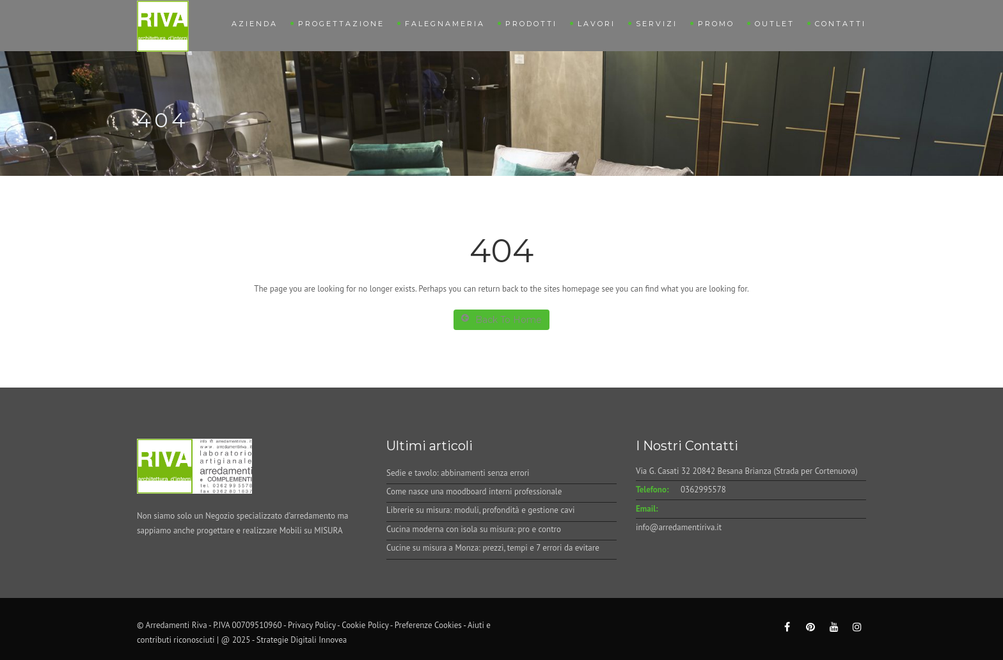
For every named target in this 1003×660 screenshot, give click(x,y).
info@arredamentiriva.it (679, 527)
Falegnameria (445, 23)
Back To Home (501, 319)
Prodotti (531, 23)
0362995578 (703, 489)
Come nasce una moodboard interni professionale (474, 491)
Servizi (656, 23)
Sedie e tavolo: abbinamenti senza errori (458, 473)
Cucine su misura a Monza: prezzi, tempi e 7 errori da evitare (492, 547)
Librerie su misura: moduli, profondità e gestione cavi (480, 510)
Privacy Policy (312, 625)
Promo (716, 23)
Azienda (255, 23)
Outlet (774, 23)
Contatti (840, 23)
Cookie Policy (365, 625)
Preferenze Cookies (428, 625)
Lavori (596, 23)
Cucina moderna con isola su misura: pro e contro (473, 529)
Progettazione (341, 23)
